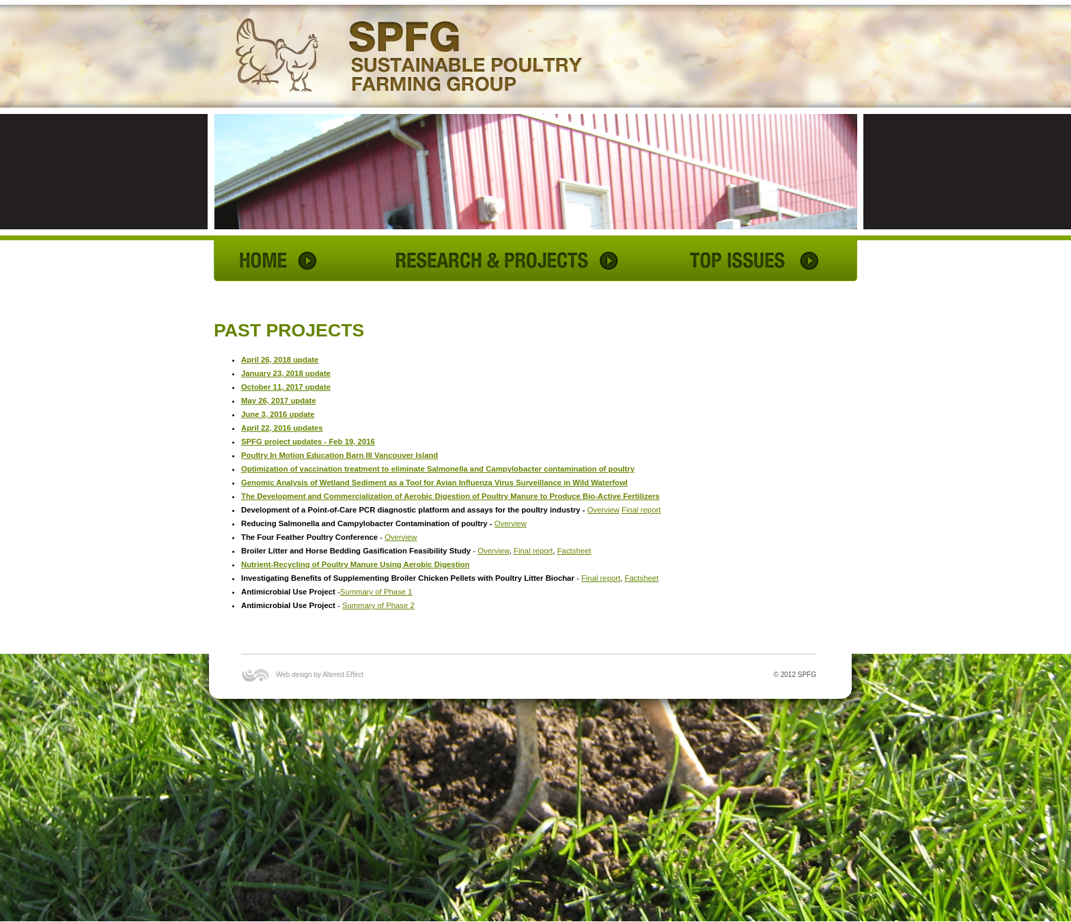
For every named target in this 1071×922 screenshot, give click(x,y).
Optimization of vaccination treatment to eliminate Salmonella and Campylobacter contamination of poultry (438, 469)
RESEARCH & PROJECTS (506, 260)
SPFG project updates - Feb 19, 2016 (308, 441)
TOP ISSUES (753, 260)
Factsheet (574, 551)
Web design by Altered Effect (319, 674)
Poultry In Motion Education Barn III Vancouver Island (339, 455)
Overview (603, 510)
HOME (282, 260)
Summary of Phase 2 (378, 605)
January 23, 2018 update (286, 373)
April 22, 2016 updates (282, 428)
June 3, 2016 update (278, 414)
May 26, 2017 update (278, 401)
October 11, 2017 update (286, 387)
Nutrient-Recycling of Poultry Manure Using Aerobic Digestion (355, 564)
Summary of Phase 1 (376, 592)
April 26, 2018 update (279, 360)
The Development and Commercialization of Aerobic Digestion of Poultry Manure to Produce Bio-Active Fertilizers (450, 496)
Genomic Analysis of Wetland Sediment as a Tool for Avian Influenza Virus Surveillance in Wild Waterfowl (434, 482)
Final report (641, 510)
